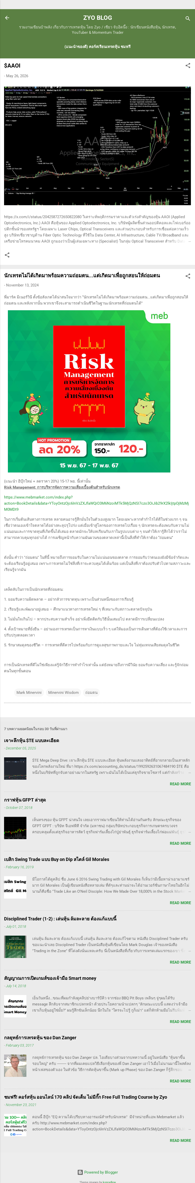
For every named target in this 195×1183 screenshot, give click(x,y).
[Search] (188, 19)
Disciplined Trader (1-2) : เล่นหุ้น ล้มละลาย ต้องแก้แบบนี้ (60, 918)
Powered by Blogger (97, 1172)
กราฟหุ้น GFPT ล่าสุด (25, 800)
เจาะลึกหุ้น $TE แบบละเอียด (31, 740)
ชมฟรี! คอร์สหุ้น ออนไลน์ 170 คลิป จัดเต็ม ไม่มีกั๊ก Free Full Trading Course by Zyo (85, 1097)
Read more (180, 784)
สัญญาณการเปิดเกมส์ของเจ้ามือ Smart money (50, 978)
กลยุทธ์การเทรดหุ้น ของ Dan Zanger (40, 1037)
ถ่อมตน (91, 692)
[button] (188, 66)
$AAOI (12, 65)
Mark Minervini (29, 692)
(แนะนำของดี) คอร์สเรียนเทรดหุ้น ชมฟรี (97, 46)
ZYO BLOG (97, 17)
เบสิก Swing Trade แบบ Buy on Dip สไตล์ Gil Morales (56, 859)
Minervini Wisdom (63, 692)
